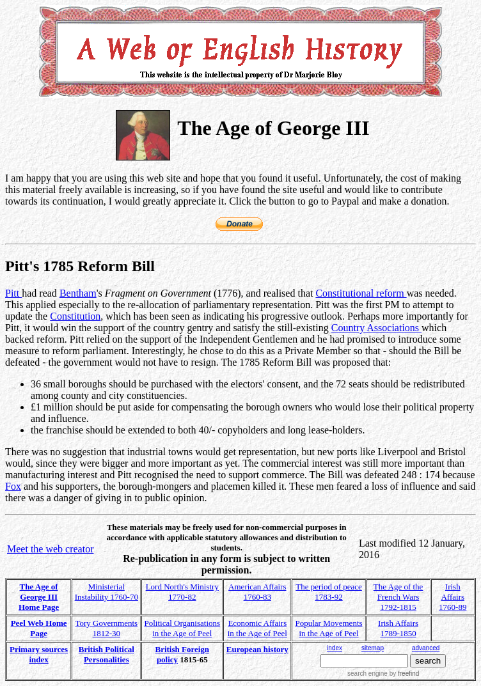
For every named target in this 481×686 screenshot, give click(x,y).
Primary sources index (39, 654)
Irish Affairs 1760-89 (452, 597)
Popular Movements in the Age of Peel (328, 628)
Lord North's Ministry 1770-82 (182, 592)
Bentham (78, 293)
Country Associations (376, 327)
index (334, 647)
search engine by (383, 673)
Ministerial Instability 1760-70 (106, 592)
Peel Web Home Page (39, 628)
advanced (425, 647)
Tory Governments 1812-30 (106, 628)
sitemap (372, 647)
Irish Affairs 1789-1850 (398, 628)
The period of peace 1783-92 (329, 592)
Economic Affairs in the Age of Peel (257, 628)
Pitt (13, 293)
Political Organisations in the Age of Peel (183, 628)
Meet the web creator (50, 548)
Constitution (75, 316)
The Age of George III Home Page (39, 597)
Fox (13, 486)
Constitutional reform (360, 293)
